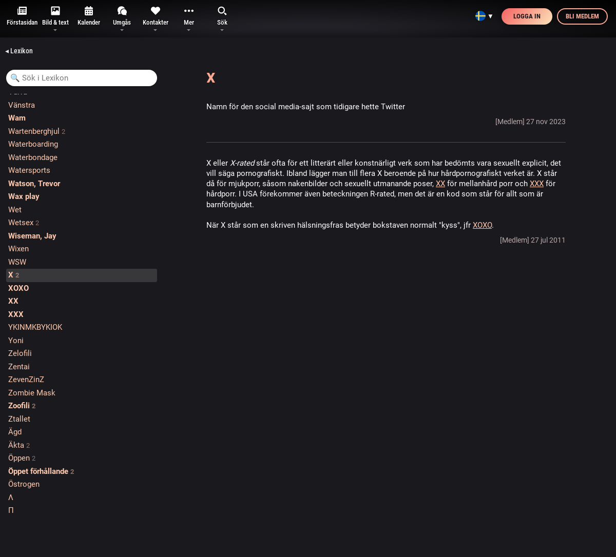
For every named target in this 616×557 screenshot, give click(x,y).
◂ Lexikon (19, 51)
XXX (537, 183)
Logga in (527, 16)
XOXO (482, 225)
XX (440, 183)
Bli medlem (582, 16)
